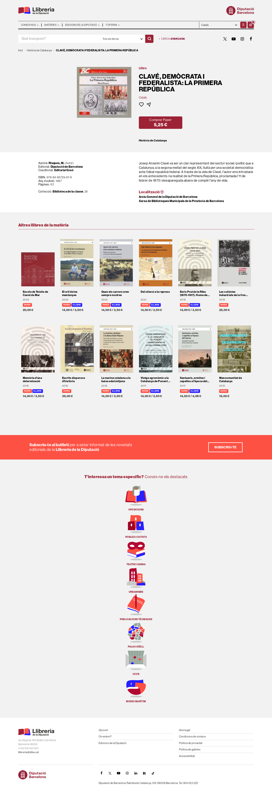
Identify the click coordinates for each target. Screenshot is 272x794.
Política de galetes (190, 749)
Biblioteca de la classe (68, 191)
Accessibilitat (187, 756)
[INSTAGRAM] (242, 39)
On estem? (105, 736)
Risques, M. (56, 163)
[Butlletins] (144, 773)
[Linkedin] (136, 773)
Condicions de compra (192, 736)
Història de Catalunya (153, 140)
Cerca (172, 39)
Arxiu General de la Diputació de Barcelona (168, 197)
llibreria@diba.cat (28, 752)
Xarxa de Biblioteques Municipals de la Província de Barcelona (181, 201)
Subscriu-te (225, 447)
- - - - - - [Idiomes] (219, 25)
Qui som (103, 730)
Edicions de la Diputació (113, 743)
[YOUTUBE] (234, 39)
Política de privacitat (191, 743)
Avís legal (184, 730)
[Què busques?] (59, 39)
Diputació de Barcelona (67, 166)
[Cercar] (149, 39)
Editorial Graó (63, 170)
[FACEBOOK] (251, 39)
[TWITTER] (225, 39)
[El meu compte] (243, 25)
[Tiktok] (153, 773)
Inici (20, 50)
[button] (251, 25)
